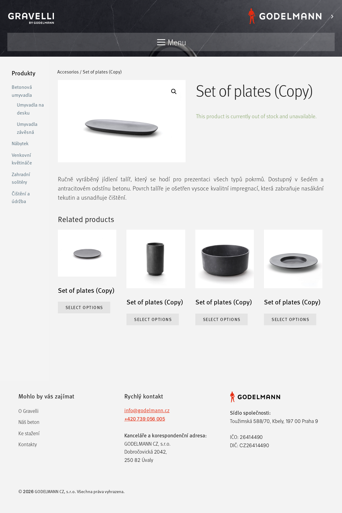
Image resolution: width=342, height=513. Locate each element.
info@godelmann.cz (147, 410)
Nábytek (20, 143)
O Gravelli (28, 410)
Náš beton (28, 421)
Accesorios (68, 71)
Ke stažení (28, 433)
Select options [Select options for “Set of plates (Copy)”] (84, 307)
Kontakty (27, 444)
